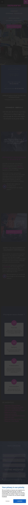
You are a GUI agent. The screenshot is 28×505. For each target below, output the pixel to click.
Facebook (4, 496)
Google (23, 495)
